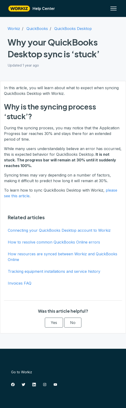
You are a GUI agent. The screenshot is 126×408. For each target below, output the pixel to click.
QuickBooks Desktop (73, 28)
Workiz (14, 28)
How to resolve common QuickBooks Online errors (54, 242)
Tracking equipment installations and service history (54, 271)
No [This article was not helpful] (73, 322)
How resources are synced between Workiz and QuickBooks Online (62, 257)
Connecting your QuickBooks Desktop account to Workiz (59, 230)
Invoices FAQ (19, 283)
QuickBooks (37, 28)
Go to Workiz (21, 372)
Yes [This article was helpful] (54, 322)
